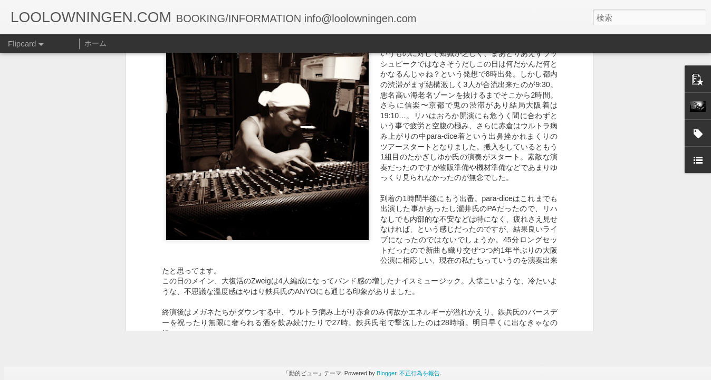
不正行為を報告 (419, 373)
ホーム (95, 43)
